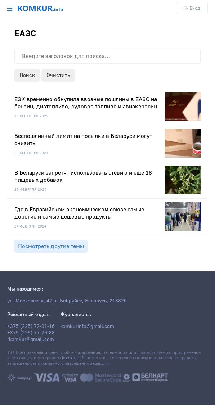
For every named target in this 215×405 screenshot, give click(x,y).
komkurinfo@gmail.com (87, 326)
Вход (192, 8)
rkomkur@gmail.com (30, 339)
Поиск (27, 75)
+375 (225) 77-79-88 (31, 333)
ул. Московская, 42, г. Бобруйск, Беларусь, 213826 (67, 301)
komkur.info (73, 358)
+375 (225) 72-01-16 (31, 326)
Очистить (58, 75)
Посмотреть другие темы (51, 246)
